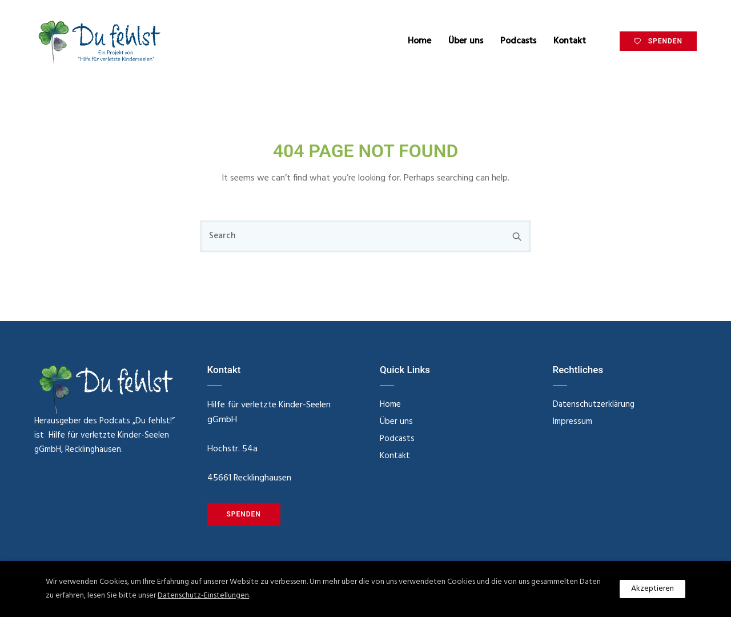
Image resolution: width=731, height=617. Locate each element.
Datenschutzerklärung (593, 404)
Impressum (572, 421)
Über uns (465, 41)
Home (419, 41)
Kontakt (569, 41)
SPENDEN (658, 41)
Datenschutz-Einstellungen (203, 595)
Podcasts (518, 41)
